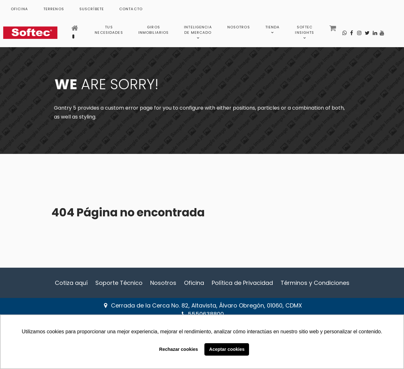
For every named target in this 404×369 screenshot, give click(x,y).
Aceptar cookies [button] (227, 349)
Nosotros (163, 283)
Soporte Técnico (119, 283)
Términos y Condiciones (315, 283)
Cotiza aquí (71, 283)
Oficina (194, 283)
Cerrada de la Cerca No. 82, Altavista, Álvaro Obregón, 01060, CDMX (206, 305)
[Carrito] (333, 30)
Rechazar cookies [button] (178, 349)
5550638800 (206, 314)
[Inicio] (75, 30)
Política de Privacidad (242, 283)
